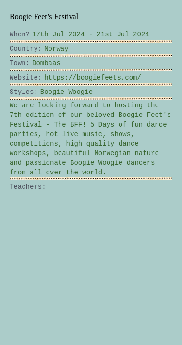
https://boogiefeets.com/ (68, 77)
